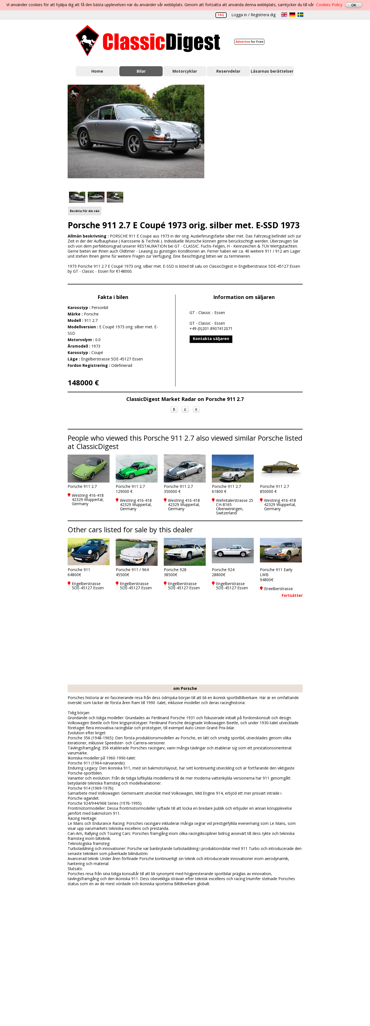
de (292, 14)
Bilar (141, 71)
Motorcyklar (184, 71)
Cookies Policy (329, 4)
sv (300, 14)
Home (97, 71)
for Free (249, 41)
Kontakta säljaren (211, 338)
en (284, 14)
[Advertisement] (259, 135)
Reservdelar (228, 71)
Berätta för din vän (84, 211)
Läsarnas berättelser (272, 71)
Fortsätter (292, 595)
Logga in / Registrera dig (253, 14)
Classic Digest (148, 40)
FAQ (221, 15)
